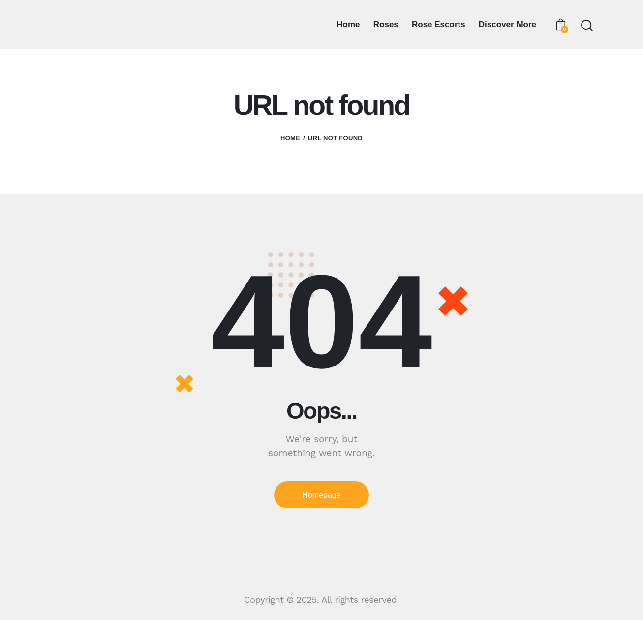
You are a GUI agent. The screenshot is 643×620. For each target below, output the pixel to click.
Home (290, 137)
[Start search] (586, 26)
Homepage (321, 495)
